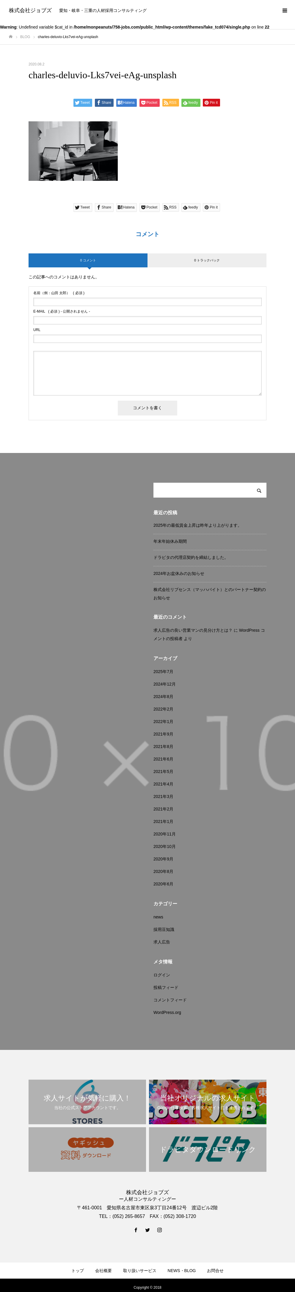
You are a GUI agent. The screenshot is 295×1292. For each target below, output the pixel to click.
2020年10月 (164, 846)
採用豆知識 (163, 929)
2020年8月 (163, 871)
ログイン (161, 975)
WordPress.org (167, 1012)
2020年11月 (164, 834)
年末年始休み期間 (170, 541)
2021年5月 (163, 771)
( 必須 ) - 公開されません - (61, 311)
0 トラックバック (207, 260)
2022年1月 (163, 721)
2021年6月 (163, 759)
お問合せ (215, 1270)
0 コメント (88, 260)
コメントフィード (170, 1000)
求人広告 (161, 942)
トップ (77, 1270)
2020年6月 (163, 884)
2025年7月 (163, 671)
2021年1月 (163, 821)
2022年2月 (163, 709)
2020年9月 (163, 859)
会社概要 (103, 1270)
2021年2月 (163, 809)
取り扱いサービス (139, 1270)
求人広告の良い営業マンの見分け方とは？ (193, 630)
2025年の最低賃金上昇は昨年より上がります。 (197, 525)
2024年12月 (164, 684)
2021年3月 (163, 796)
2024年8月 (163, 696)
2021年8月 (163, 746)
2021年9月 (163, 734)
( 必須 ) (58, 293)
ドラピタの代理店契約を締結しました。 (190, 557)
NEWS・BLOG (182, 1270)
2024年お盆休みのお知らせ (178, 573)
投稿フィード (165, 987)
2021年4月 (163, 784)
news (158, 917)
